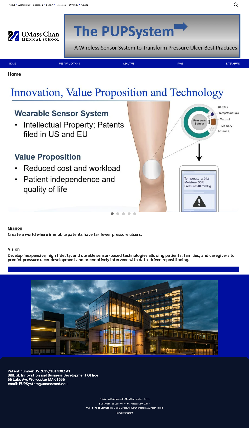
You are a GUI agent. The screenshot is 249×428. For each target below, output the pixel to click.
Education (38, 4)
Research (61, 4)
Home (12, 63)
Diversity (73, 4)
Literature (233, 63)
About (12, 4)
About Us (128, 63)
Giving (84, 4)
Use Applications (69, 63)
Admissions (24, 4)
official (112, 398)
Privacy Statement (124, 412)
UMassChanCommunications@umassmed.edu (142, 407)
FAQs (180, 63)
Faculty (49, 4)
